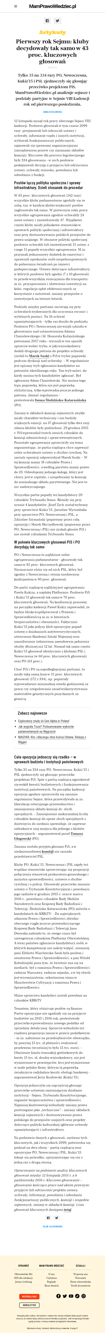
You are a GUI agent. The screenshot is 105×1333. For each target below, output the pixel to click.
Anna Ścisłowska (52, 112)
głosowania (55, 1226)
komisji (48, 851)
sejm (45, 1226)
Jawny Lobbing (23, 1281)
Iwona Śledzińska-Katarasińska (60, 400)
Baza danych (52, 1285)
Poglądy (51, 1281)
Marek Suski (39, 356)
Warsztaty (80, 1278)
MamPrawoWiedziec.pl (52, 6)
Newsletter (29, 1305)
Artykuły (52, 32)
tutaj (67, 1209)
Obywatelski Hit (23, 1274)
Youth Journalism (80, 1285)
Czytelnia (51, 1278)
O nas (51, 1274)
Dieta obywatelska (80, 1281)
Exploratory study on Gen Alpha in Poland (43, 721)
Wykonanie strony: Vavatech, (38, 1328)
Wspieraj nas (80, 1274)
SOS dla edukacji (23, 1278)
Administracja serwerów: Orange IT (64, 1328)
